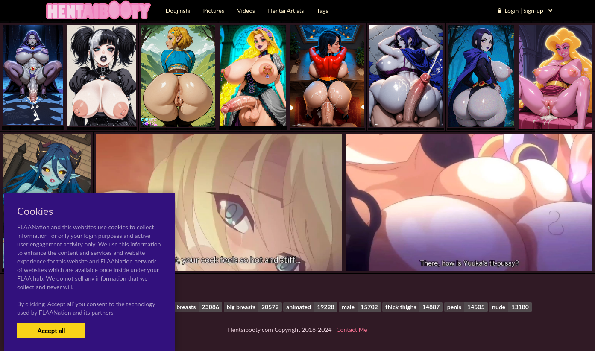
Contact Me (351, 329)
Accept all (51, 330)
